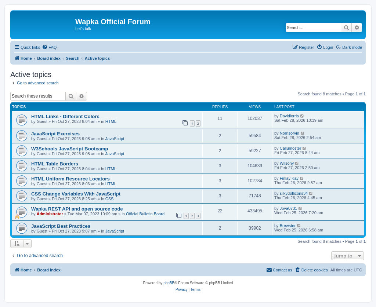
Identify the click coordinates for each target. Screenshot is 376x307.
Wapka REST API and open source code (77, 209)
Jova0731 (288, 208)
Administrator (50, 214)
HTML (110, 121)
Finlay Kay (289, 178)
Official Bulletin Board (145, 214)
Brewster (288, 225)
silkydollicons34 (294, 193)
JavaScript (114, 138)
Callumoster (290, 148)
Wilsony (287, 163)
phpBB (168, 283)
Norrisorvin (289, 133)
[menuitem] (49, 47)
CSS (109, 199)
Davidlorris (289, 116)
